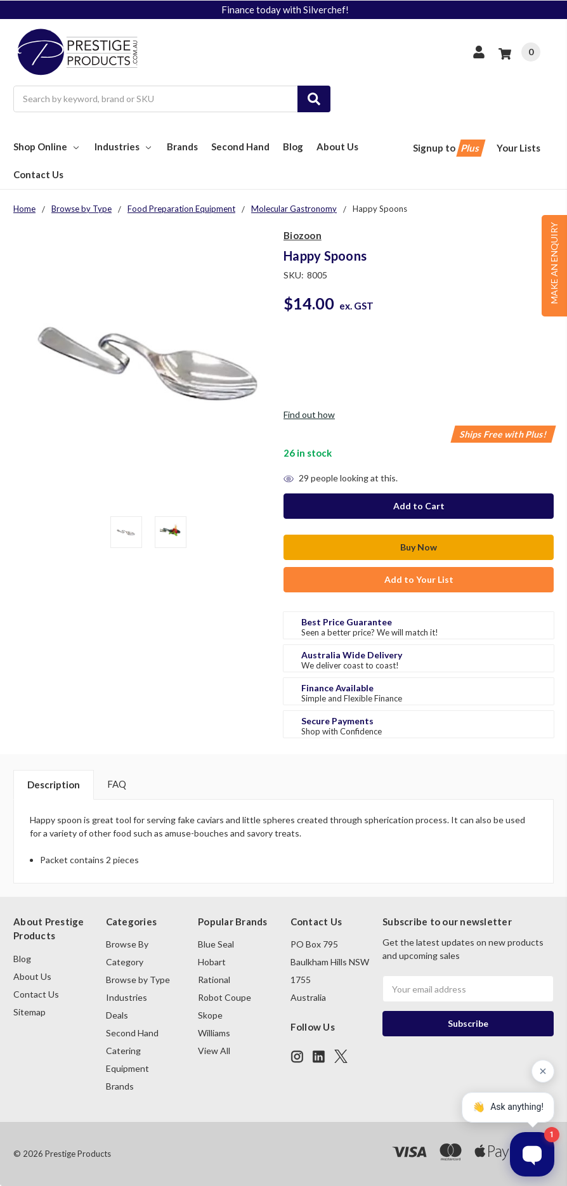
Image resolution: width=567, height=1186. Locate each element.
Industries (123, 146)
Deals (117, 1015)
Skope (210, 1015)
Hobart (212, 961)
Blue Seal (216, 944)
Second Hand (240, 146)
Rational (214, 979)
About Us (337, 146)
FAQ (116, 784)
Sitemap (29, 1012)
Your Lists (518, 147)
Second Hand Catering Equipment (132, 1050)
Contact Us (38, 174)
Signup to (448, 148)
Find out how (309, 414)
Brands (182, 146)
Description (53, 784)
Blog (293, 146)
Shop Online (47, 146)
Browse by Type (138, 979)
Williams (214, 1032)
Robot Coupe (224, 997)
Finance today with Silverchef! (285, 9)
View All (214, 1050)
